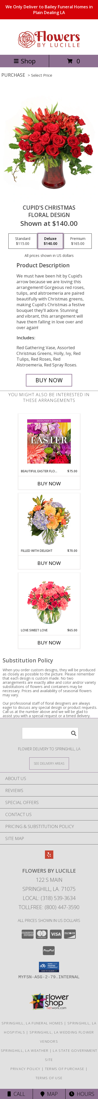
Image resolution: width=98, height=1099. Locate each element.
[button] (49, 967)
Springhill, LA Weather (25, 1050)
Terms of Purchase (64, 1068)
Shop (25, 61)
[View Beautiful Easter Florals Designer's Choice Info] (49, 441)
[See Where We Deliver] (49, 763)
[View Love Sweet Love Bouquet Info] (49, 600)
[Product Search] (50, 733)
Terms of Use (49, 1078)
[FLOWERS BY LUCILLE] (49, 47)
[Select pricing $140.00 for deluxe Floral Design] (50, 241)
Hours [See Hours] (81, 1093)
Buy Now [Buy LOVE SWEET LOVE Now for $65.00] (49, 642)
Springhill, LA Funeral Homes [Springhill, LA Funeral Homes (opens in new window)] (32, 1023)
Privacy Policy (25, 1068)
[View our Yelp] (49, 857)
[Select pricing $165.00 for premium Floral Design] (77, 241)
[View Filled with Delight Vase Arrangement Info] (49, 520)
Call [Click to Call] (16, 1093)
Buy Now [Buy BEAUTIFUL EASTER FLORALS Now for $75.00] (49, 483)
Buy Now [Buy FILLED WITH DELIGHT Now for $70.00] (49, 563)
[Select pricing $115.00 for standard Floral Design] (23, 241)
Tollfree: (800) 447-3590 (49, 907)
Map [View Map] (49, 1093)
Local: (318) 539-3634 (49, 898)
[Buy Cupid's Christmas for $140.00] (49, 380)
